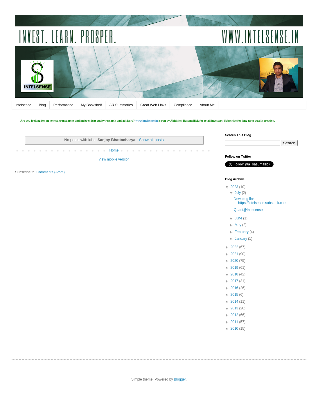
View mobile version (114, 159)
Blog (42, 105)
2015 (235, 295)
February (242, 232)
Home (113, 150)
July (238, 193)
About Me (207, 105)
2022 (235, 247)
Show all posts (151, 140)
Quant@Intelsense (248, 210)
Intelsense (23, 105)
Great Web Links (153, 105)
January (241, 239)
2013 (235, 308)
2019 (235, 268)
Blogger (180, 379)
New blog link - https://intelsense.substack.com (260, 201)
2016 (235, 288)
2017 (235, 281)
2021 (235, 254)
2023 (235, 187)
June (239, 218)
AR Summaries (121, 105)
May (238, 225)
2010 (235, 329)
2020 (235, 261)
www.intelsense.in (146, 120)
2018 (235, 274)
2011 (235, 322)
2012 (235, 315)
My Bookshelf (91, 105)
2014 (235, 302)
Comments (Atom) (50, 172)
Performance (63, 105)
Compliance (183, 105)
